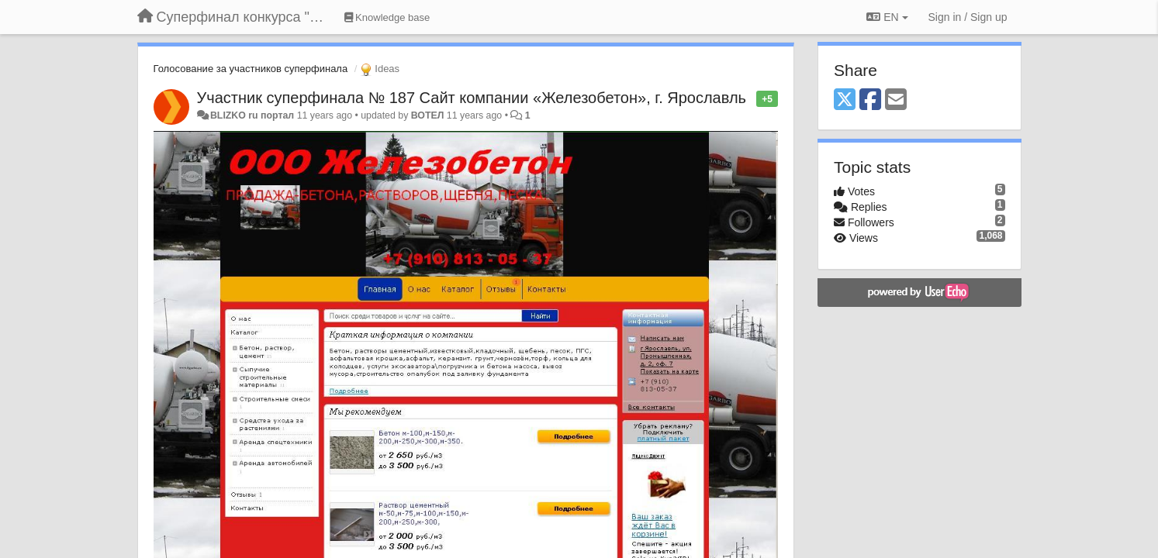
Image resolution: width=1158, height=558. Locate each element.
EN (886, 17)
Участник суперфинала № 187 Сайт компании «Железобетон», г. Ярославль (471, 97)
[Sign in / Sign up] (968, 17)
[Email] (896, 100)
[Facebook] (870, 100)
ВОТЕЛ (427, 115)
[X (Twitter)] (845, 100)
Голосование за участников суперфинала (251, 68)
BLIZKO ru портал (252, 115)
